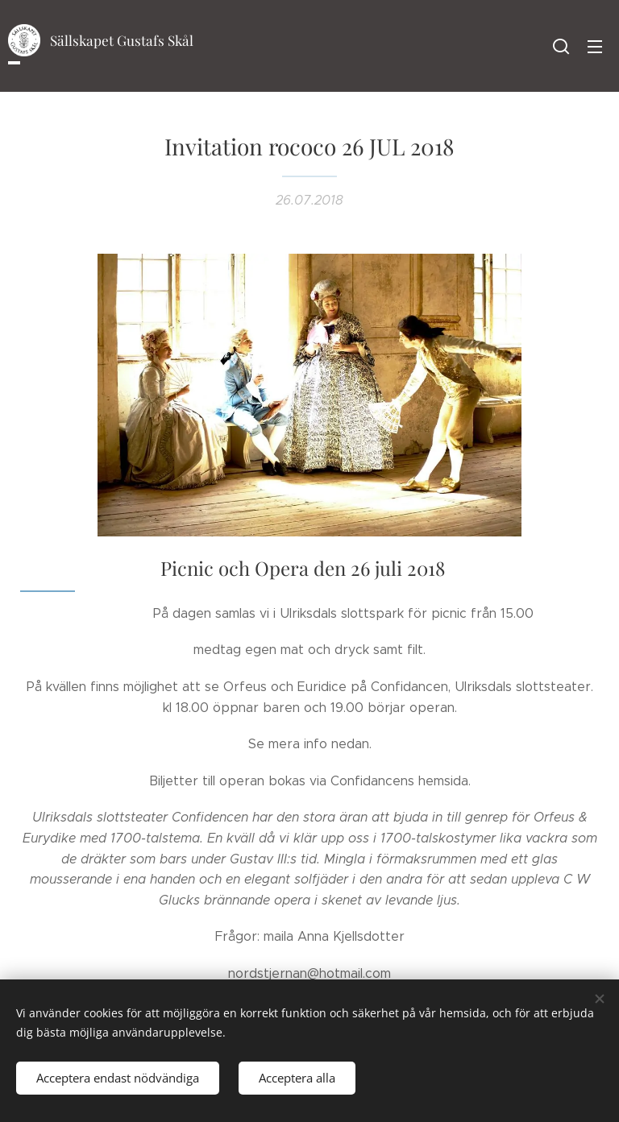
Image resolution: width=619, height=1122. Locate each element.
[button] (561, 46)
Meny (595, 47)
